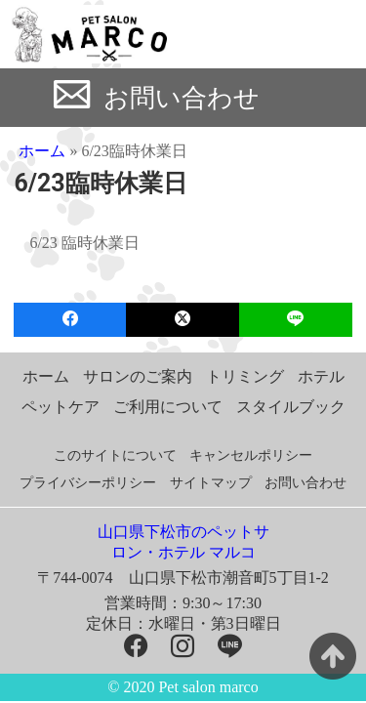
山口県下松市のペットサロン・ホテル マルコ (183, 541)
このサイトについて (115, 455)
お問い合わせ (181, 98)
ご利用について (168, 406)
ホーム (42, 151)
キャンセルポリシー (250, 455)
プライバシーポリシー (88, 483)
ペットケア (60, 406)
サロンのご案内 (137, 376)
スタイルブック (291, 406)
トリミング (245, 376)
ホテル (321, 376)
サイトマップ (211, 483)
